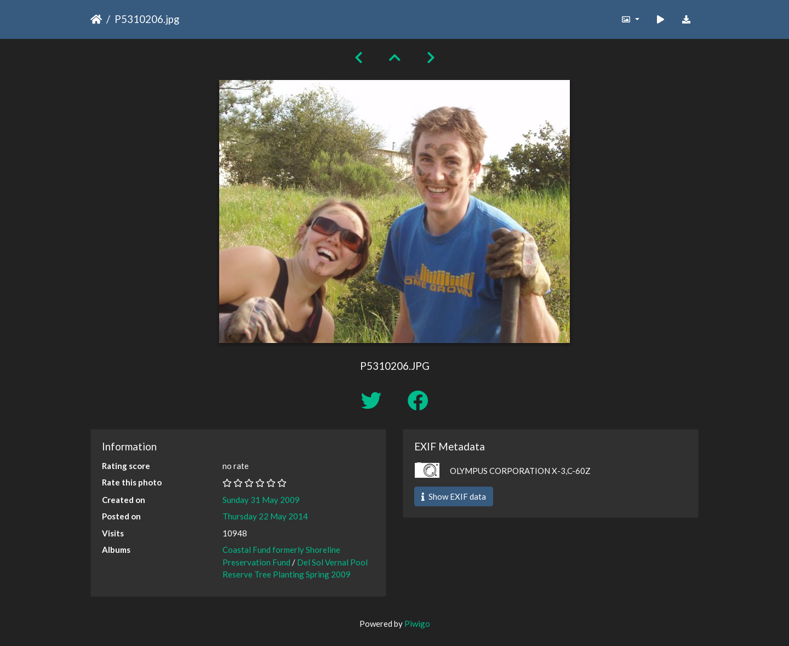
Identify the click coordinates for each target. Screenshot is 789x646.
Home (96, 19)
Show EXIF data (453, 496)
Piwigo (417, 623)
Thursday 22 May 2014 (265, 516)
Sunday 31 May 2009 (261, 500)
